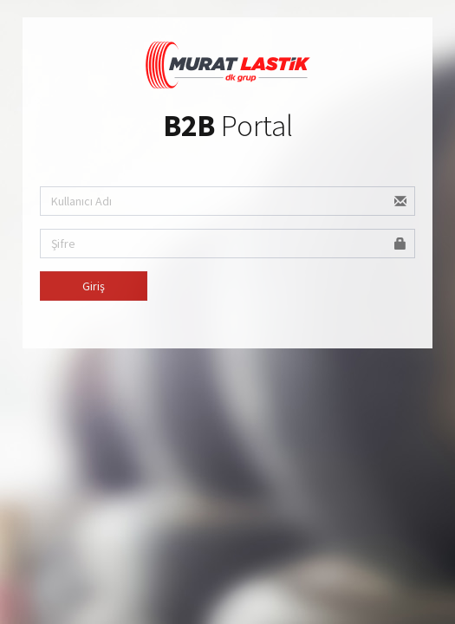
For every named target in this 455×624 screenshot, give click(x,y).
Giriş (93, 286)
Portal (228, 126)
